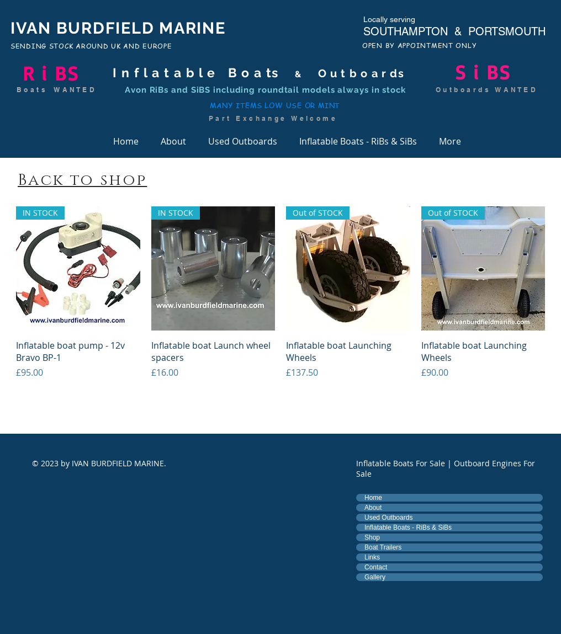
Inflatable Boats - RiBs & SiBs (408, 527)
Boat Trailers (382, 547)
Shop (372, 537)
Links (372, 557)
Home (373, 498)
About (373, 508)
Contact (375, 567)
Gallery (374, 577)
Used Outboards (388, 517)
